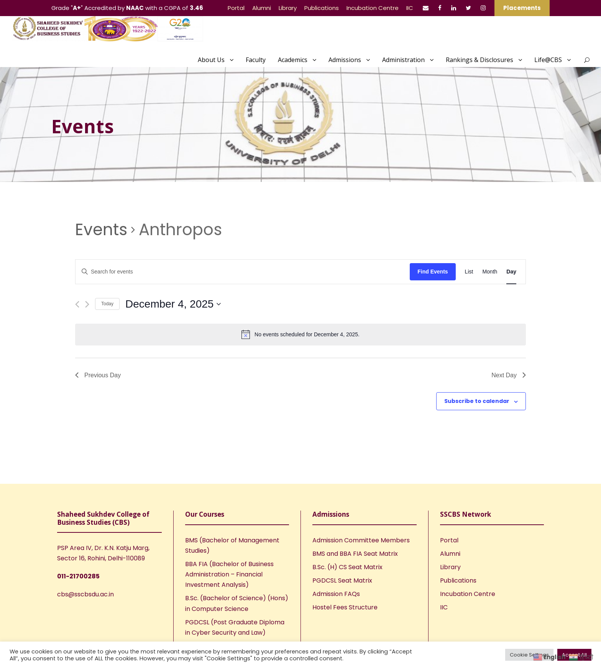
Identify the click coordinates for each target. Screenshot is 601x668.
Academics (292, 60)
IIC (409, 8)
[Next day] (87, 304)
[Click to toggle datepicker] (173, 304)
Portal (236, 8)
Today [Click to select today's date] (107, 303)
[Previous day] (77, 304)
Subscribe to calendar (476, 401)
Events (101, 230)
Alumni (261, 8)
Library (288, 8)
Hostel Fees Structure (345, 607)
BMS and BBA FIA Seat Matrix (355, 553)
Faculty (256, 60)
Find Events (432, 272)
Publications (321, 8)
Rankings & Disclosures (479, 60)
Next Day (508, 375)
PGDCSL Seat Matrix (342, 580)
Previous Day (98, 375)
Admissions (344, 60)
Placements (522, 8)
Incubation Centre (372, 8)
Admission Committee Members (361, 540)
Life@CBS (548, 60)
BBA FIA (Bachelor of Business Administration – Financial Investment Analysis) (229, 574)
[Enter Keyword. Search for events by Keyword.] (243, 272)
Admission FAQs (336, 593)
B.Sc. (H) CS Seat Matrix (347, 567)
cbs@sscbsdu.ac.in (85, 594)
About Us (211, 60)
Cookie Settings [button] (529, 654)
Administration (403, 60)
